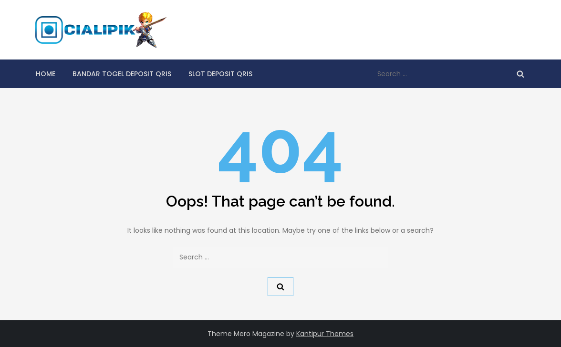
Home (45, 74)
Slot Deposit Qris (220, 74)
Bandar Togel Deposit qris (122, 74)
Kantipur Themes (324, 333)
